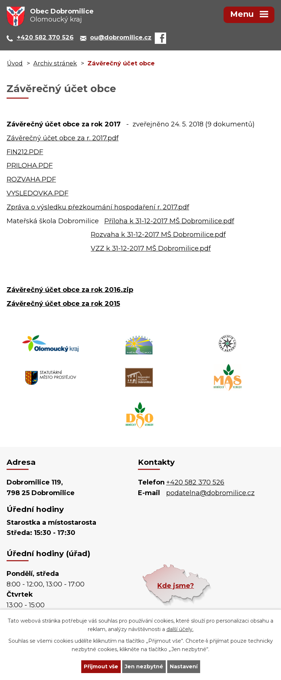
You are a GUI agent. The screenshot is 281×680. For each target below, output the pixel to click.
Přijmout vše (101, 666)
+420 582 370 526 (195, 482)
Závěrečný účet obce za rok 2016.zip (70, 290)
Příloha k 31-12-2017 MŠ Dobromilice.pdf (169, 221)
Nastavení (184, 666)
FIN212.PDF (25, 152)
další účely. (180, 629)
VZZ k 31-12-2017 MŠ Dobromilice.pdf (151, 248)
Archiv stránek (55, 63)
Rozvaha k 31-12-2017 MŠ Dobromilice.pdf (158, 235)
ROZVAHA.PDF (31, 179)
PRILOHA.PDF (30, 166)
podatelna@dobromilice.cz (210, 493)
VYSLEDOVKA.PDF (37, 193)
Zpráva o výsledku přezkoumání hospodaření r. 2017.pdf (98, 207)
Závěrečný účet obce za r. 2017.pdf (63, 138)
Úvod (15, 63)
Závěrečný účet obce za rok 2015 (63, 304)
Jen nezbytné (144, 666)
